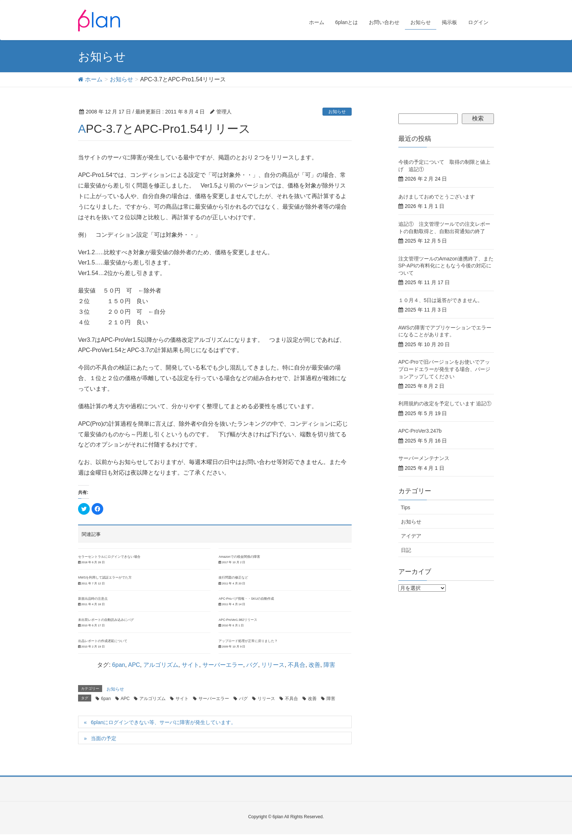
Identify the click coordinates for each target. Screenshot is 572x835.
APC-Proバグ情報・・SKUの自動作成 (246, 598)
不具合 (296, 665)
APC (134, 665)
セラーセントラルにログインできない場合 (109, 556)
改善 (314, 665)
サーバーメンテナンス (423, 458)
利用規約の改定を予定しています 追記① (445, 403)
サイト (190, 665)
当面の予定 (103, 738)
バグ (252, 665)
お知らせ (337, 111)
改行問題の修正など (233, 577)
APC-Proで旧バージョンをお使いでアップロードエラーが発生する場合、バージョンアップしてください (444, 369)
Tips (405, 507)
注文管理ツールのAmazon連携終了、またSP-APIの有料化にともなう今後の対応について (446, 266)
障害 (329, 665)
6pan (118, 665)
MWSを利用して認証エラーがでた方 (105, 577)
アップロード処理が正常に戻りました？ (248, 641)
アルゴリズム (160, 665)
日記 (406, 550)
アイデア (411, 536)
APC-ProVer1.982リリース (238, 620)
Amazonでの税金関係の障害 (239, 556)
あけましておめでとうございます (436, 197)
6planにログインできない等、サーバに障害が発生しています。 (163, 722)
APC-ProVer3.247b (420, 431)
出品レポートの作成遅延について (102, 641)
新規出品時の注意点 (93, 598)
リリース (273, 665)
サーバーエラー (222, 665)
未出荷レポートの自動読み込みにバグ (106, 620)
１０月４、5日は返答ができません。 (440, 300)
